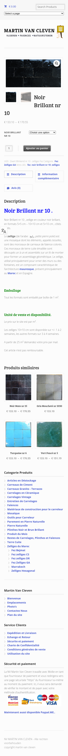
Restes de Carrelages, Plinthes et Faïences (33, 538)
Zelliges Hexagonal (23, 570)
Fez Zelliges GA (20, 562)
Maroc (12, 273)
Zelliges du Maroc (18, 546)
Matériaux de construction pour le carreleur (35, 509)
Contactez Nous (17, 610)
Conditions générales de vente (26, 649)
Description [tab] (18, 174)
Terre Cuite (14, 542)
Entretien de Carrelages (22, 501)
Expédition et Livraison (21, 633)
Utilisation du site (18, 653)
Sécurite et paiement (20, 641)
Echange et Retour (18, 637)
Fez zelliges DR (20, 558)
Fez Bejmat (18, 550)
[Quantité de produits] (9, 148)
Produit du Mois (17, 534)
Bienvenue (14, 598)
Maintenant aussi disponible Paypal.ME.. (29, 712)
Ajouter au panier (37, 148)
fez (29, 164)
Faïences (12, 505)
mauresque (27, 269)
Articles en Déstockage (21, 480)
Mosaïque (13, 513)
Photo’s (12, 606)
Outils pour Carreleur (20, 517)
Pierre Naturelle (17, 525)
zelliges (56, 164)
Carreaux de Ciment (19, 484)
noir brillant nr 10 (41, 164)
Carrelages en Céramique (23, 493)
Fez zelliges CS (20, 554)
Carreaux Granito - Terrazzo (24, 489)
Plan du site (14, 615)
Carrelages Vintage (19, 497)
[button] (56, 63)
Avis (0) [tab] (15, 188)
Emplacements (16, 602)
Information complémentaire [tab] (48, 176)
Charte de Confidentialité (23, 645)
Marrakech (18, 566)
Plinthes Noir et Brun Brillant (25, 529)
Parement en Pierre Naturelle (26, 521)
